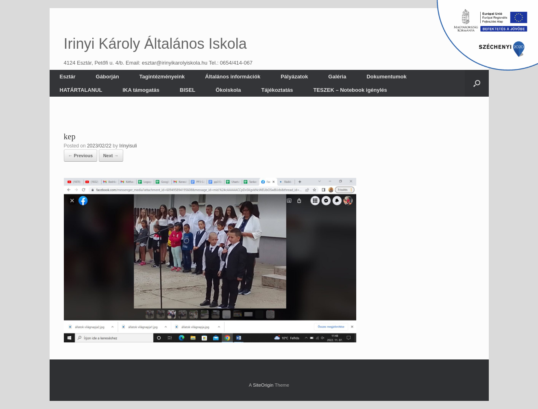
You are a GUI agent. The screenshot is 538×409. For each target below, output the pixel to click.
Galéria (337, 77)
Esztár (68, 77)
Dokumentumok (386, 77)
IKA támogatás (140, 90)
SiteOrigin (263, 385)
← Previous (80, 155)
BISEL (187, 90)
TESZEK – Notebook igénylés (350, 90)
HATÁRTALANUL (81, 90)
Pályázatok (294, 77)
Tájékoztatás (277, 90)
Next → (111, 155)
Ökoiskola (228, 90)
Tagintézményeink (162, 77)
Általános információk (232, 77)
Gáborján (107, 77)
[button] (477, 83)
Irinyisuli (128, 146)
